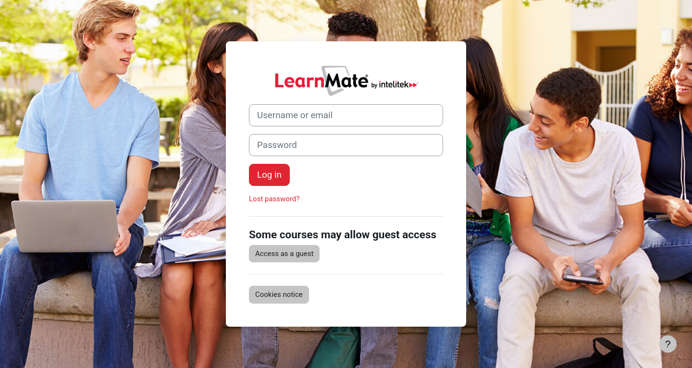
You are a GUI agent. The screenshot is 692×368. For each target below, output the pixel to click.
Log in (269, 175)
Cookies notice (279, 294)
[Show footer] (668, 344)
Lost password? (274, 199)
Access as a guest (284, 253)
